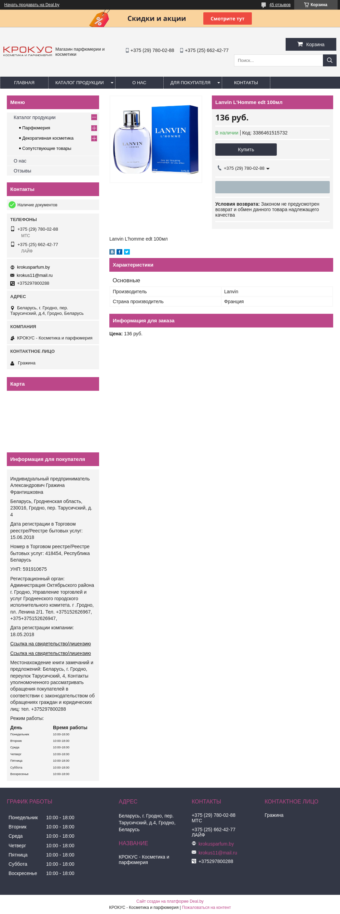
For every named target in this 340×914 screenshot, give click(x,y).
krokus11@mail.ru (35, 275)
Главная (24, 82)
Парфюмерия (36, 127)
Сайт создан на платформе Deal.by (170, 901)
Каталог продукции (79, 82)
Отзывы (22, 170)
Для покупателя (190, 82)
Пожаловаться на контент (206, 907)
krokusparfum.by (33, 267)
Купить (246, 149)
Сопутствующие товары (46, 148)
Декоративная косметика (47, 138)
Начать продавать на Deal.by (31, 4)
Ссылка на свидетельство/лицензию (50, 643)
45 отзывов (279, 4)
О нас (139, 82)
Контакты (246, 82)
